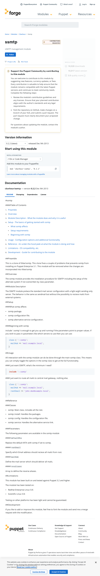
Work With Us (83, 536)
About (80, 528)
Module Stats (70, 62)
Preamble (12, 209)
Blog (80, 534)
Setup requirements (19, 230)
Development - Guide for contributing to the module (31, 252)
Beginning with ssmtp (20, 234)
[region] (50, 567)
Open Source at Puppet (63, 536)
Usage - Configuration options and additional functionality (34, 240)
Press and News (84, 539)
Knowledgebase (60, 531)
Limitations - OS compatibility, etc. (23, 248)
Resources (86, 14)
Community (82, 531)
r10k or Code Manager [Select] (24, 159)
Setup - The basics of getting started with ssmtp (29, 222)
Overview (12, 214)
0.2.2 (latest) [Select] (16, 143)
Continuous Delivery (35, 528)
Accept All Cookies (59, 572)
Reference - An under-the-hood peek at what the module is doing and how (41, 244)
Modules (45, 14)
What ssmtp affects (19, 226)
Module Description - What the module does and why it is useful (37, 218)
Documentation (60, 534)
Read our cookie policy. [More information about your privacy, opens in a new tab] (27, 567)
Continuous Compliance (36, 531)
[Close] (96, 562)
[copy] (56, 168)
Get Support (59, 528)
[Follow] (10, 54)
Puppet (65, 14)
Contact (81, 542)
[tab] (10, 194)
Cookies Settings (38, 572)
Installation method (14, 155)
